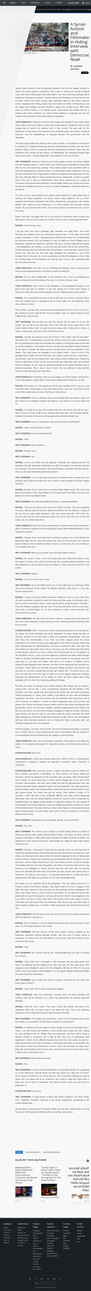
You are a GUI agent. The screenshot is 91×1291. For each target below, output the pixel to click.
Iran (23, 2)
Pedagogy (51, 1241)
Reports (50, 1248)
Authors (7, 1232)
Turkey (59, 2)
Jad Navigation (52, 1256)
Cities (39, 9)
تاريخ (78, 1239)
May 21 (86, 1201)
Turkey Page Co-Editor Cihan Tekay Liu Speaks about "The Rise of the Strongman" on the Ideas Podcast (51, 1173)
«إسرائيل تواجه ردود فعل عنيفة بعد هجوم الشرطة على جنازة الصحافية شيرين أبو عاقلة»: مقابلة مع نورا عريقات (78, 1179)
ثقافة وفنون (81, 1236)
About (6, 1227)
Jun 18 (17, 1201)
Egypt (13, 2)
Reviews (50, 1243)
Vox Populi (37, 1269)
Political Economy (78, 9)
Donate (6, 1235)
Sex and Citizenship (49, 9)
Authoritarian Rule (51, 1152)
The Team (7, 1230)
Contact (7, 1243)
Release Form (23, 1238)
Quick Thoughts (53, 1238)
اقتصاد (79, 1233)
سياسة (79, 1231)
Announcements (53, 1230)
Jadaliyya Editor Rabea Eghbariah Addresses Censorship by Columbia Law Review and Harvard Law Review (26, 1175)
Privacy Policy (23, 1240)
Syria (47, 2)
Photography (66, 9)
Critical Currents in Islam (37, 1241)
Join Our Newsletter (45, 1283)
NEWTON (50, 1246)
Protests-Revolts (33, 1152)
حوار (78, 1241)
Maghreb (66, 1248)
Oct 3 (43, 1201)
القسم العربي (73, 3)
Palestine (35, 2)
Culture (58, 9)
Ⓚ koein (53, 1287)
